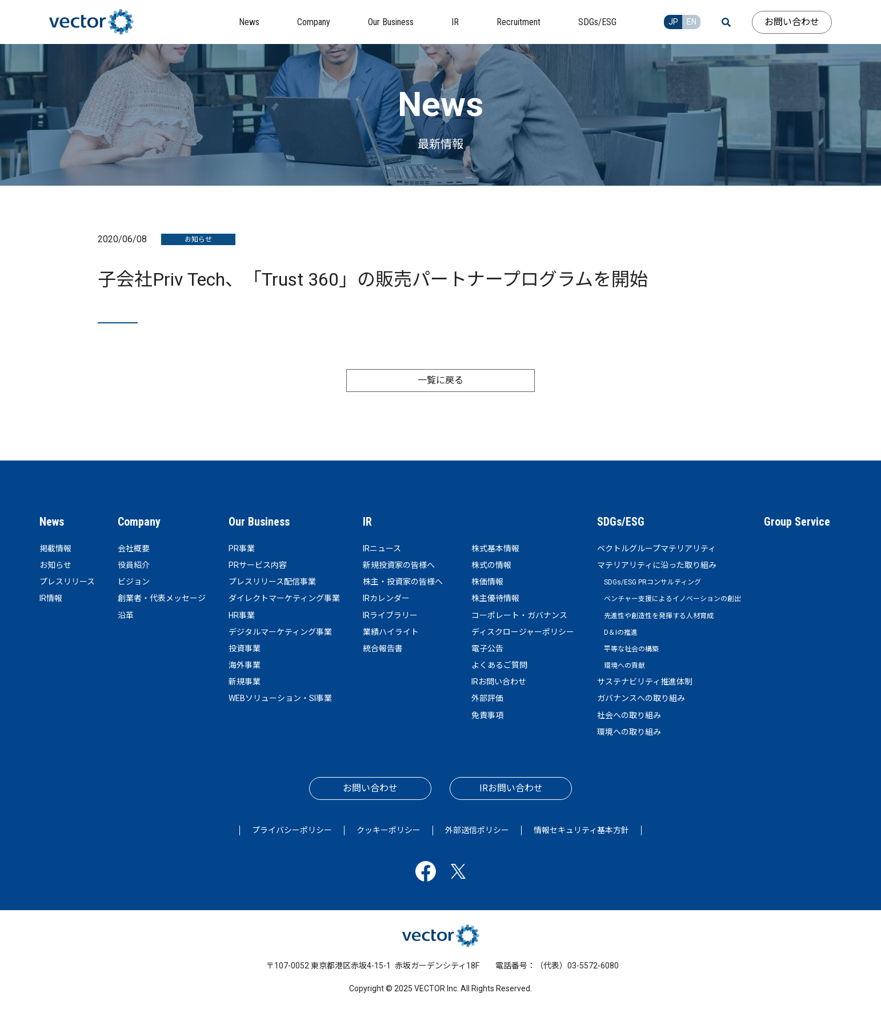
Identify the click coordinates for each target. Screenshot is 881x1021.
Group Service (797, 521)
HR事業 (242, 615)
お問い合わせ (791, 22)
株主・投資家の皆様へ (403, 581)
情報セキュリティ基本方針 (581, 830)
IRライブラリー (390, 615)
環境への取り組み (629, 731)
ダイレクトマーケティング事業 (284, 598)
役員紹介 (134, 565)
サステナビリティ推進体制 (644, 681)
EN (691, 21)
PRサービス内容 (258, 565)
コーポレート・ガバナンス (519, 615)
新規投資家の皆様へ (399, 565)
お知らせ (55, 565)
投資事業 (245, 648)
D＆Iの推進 (621, 632)
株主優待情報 (495, 598)
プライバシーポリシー (292, 830)
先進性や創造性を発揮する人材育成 (659, 616)
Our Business (259, 521)
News (51, 521)
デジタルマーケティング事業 (280, 631)
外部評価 (487, 698)
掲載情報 (55, 548)
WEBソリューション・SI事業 (280, 698)
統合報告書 (383, 648)
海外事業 (245, 665)
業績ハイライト (391, 631)
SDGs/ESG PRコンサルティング (652, 582)
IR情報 (50, 598)
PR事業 (242, 548)
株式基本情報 (495, 548)
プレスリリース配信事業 (272, 581)
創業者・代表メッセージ (162, 598)
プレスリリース (67, 581)
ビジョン (134, 581)
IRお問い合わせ (498, 681)
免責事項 (487, 715)
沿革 (126, 615)
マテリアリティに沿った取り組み (656, 565)
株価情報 (487, 581)
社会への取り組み (629, 715)
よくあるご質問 (499, 665)
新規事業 (245, 681)
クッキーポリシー (389, 830)
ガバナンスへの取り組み (641, 698)
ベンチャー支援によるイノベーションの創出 (672, 599)
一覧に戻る (440, 380)
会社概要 (134, 548)
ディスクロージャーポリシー (522, 631)
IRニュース (382, 548)
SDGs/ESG (620, 521)
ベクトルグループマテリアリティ (656, 548)
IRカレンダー (386, 598)
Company (139, 521)
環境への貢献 (624, 666)
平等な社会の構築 (631, 649)
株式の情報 (491, 565)
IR (367, 521)
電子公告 (487, 648)
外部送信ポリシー (477, 830)
